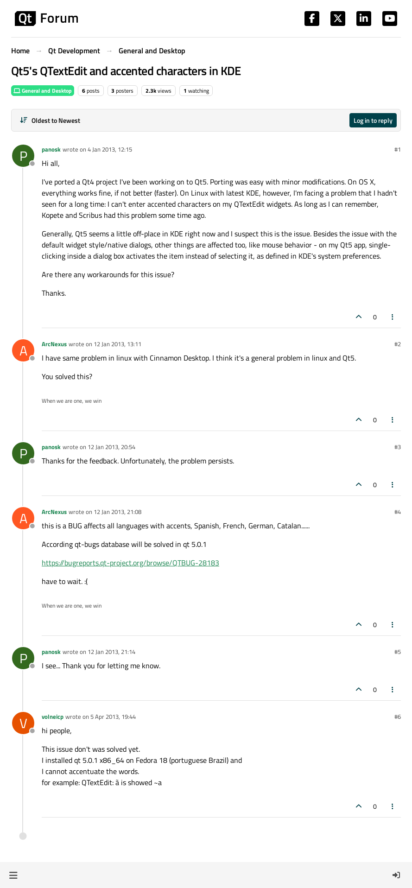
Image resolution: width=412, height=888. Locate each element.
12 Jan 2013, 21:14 (111, 651)
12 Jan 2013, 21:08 (117, 511)
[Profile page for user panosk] (23, 156)
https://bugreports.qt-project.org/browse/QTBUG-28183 (130, 562)
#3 (397, 446)
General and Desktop (42, 90)
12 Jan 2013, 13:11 (117, 344)
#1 (397, 149)
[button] (13, 875)
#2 (397, 344)
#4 (397, 511)
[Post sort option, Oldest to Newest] (49, 120)
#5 (397, 651)
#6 (397, 716)
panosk (51, 149)
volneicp (52, 716)
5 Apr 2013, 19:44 (113, 716)
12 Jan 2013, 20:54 (111, 446)
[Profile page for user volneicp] (23, 723)
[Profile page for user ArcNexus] (23, 350)
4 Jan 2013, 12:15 (110, 149)
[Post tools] (393, 317)
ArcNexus (54, 344)
